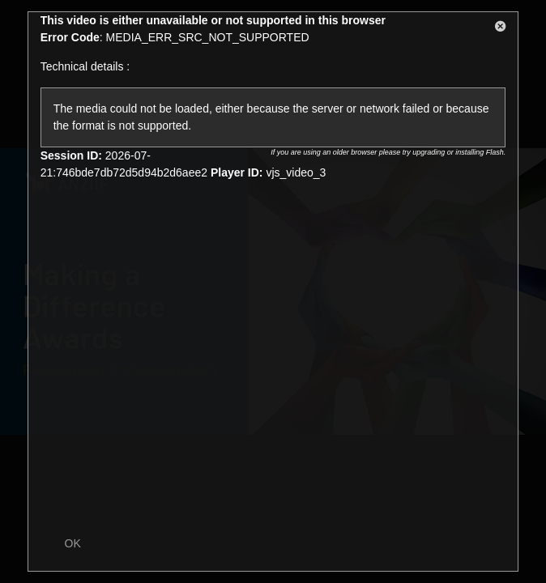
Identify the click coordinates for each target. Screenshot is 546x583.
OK (73, 543)
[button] (501, 29)
